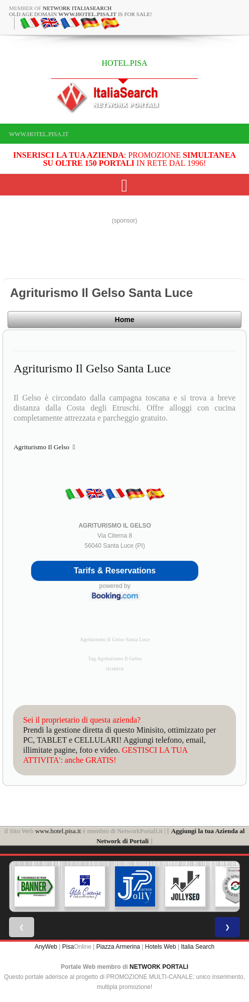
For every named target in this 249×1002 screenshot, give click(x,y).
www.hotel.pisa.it (39, 134)
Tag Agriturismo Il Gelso (115, 658)
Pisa (68, 946)
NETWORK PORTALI (159, 966)
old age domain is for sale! (80, 14)
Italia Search (197, 946)
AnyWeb (46, 946)
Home (125, 320)
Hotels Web (160, 946)
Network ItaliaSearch (77, 8)
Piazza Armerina (118, 946)
